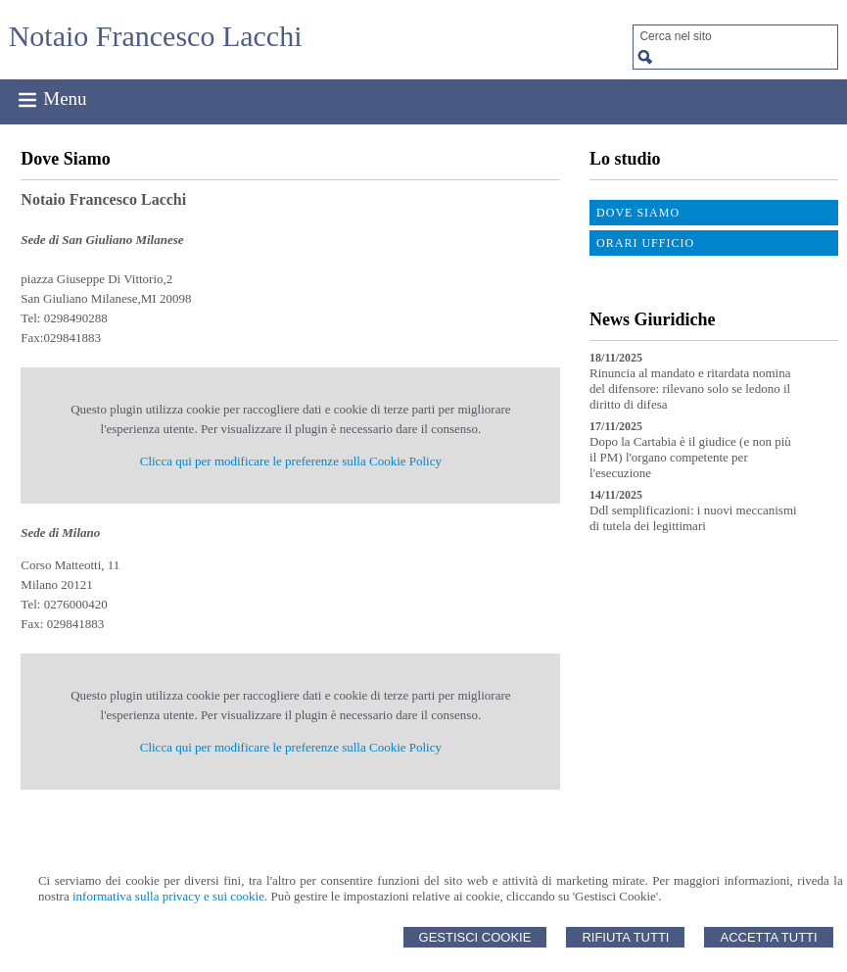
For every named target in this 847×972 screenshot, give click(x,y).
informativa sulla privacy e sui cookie (168, 896)
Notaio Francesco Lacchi (156, 36)
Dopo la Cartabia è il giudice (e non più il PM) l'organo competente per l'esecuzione (690, 457)
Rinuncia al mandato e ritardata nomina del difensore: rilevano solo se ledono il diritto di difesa (689, 388)
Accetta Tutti (768, 937)
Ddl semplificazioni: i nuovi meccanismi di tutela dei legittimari (693, 518)
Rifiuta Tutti (625, 937)
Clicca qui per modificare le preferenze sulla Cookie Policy (291, 461)
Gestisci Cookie (475, 937)
